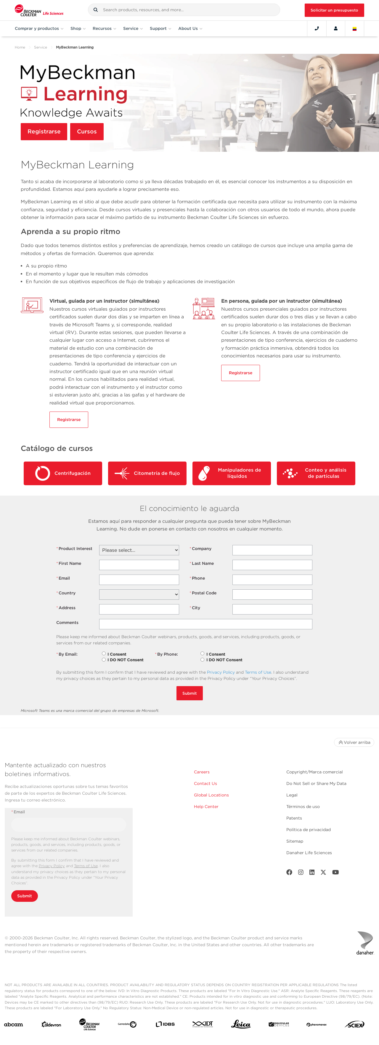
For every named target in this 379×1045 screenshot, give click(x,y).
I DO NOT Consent (125, 660)
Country (66, 593)
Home (20, 47)
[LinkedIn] (312, 873)
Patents (294, 818)
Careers (202, 772)
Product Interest (74, 549)
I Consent (116, 654)
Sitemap (294, 841)
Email (63, 578)
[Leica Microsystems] (240, 1026)
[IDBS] (165, 1025)
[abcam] (13, 1026)
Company (200, 549)
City (195, 608)
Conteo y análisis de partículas (314, 473)
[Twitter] (323, 873)
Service (40, 47)
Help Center (206, 806)
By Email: (67, 654)
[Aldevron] (51, 1025)
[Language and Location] (354, 28)
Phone (197, 578)
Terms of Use (258, 672)
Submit (189, 693)
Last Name (202, 563)
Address (66, 608)
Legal (292, 795)
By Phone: (166, 654)
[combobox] (184, 10)
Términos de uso (303, 806)
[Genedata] (127, 1026)
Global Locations (211, 795)
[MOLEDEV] (278, 1026)
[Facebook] (289, 873)
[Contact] (316, 28)
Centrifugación (63, 473)
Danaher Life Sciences (309, 852)
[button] (95, 9)
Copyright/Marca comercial (314, 772)
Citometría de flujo (147, 473)
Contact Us (205, 783)
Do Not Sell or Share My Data (316, 783)
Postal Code (203, 593)
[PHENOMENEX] (316, 1025)
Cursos (88, 131)
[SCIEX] (354, 1025)
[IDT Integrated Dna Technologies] (202, 1025)
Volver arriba (354, 742)
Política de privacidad (308, 829)
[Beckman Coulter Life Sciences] (89, 1025)
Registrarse (44, 131)
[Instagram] (300, 873)
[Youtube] (335, 873)
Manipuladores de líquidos (229, 473)
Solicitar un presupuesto (334, 10)
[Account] (336, 28)
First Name (68, 563)
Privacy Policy (221, 672)
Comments (67, 622)
